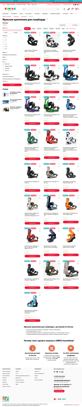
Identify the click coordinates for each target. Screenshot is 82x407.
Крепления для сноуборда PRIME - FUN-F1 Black (31, 51)
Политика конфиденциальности (23, 375)
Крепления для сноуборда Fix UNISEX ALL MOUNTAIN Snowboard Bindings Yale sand (32, 214)
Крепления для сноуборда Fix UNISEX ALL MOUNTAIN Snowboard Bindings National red (52, 149)
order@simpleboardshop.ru (62, 380)
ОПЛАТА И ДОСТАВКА (21, 4)
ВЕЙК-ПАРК (34, 4)
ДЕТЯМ (21, 13)
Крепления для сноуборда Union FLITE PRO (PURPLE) (32, 115)
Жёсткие (52, 28)
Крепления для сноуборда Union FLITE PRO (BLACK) (32, 83)
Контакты (5, 377)
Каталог (17, 371)
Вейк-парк (37, 371)
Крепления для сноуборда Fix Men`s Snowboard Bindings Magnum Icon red (32, 247)
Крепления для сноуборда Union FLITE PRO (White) (52, 83)
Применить (12, 84)
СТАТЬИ (28, 4)
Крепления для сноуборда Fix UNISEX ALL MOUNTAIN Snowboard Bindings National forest (32, 149)
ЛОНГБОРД (66, 13)
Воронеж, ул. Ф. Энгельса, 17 (54, 4)
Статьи (36, 377)
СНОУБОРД (37, 13)
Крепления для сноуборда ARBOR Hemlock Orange (69, 246)
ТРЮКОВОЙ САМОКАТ (55, 13)
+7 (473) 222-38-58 (67, 4)
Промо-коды (5, 384)
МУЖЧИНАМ (6, 13)
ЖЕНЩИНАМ (14, 13)
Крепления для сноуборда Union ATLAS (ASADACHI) (71, 279)
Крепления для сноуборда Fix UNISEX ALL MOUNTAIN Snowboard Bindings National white (70, 149)
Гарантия (5, 382)
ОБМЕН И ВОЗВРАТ (11, 4)
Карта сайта (18, 377)
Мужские (27, 28)
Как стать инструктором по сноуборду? (15, 100)
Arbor (63, 28)
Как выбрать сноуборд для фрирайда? (15, 93)
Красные (58, 28)
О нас (17, 373)
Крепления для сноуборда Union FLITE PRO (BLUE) (71, 83)
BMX (72, 13)
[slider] (3, 30)
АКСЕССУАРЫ (29, 13)
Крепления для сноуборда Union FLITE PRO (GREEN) (52, 115)
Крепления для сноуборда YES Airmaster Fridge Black (32, 279)
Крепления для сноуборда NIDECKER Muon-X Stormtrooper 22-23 (51, 51)
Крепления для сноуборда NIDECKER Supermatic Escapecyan (31, 311)
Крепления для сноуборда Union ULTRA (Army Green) (52, 279)
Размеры (4, 380)
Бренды (36, 375)
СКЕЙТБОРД (45, 13)
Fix (67, 28)
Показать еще (72, 28)
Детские (39, 28)
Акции (17, 384)
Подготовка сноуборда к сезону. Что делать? (16, 107)
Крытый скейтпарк (39, 380)
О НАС (4, 4)
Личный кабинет (6, 375)
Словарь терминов (20, 380)
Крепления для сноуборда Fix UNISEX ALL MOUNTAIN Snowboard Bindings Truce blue (70, 116)
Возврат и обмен (6, 373)
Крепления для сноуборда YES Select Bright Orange (70, 214)
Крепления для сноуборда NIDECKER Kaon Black (69, 182)
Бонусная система (6, 386)
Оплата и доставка (6, 371)
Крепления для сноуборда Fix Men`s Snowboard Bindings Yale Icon (51, 214)
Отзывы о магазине (20, 382)
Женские (45, 28)
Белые (33, 28)
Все (21, 89)
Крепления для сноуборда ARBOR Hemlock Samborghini (51, 246)
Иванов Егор (76, 404)
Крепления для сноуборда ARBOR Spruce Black (69, 51)
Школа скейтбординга (39, 373)
